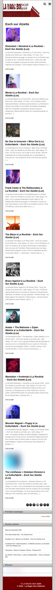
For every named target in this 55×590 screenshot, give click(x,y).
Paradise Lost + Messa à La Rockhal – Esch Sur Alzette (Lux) (25, 539)
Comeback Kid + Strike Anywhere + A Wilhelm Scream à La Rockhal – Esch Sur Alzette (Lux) (27, 544)
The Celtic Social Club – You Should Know (18, 534)
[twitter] (6, 569)
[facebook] (10, 569)
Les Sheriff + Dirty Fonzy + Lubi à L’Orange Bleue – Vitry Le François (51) (27, 556)
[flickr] (21, 569)
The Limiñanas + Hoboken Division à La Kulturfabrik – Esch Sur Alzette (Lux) (25, 475)
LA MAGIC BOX (29, 584)
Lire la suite (9, 69)
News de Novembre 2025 (13, 530)
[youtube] (13, 569)
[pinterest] (17, 569)
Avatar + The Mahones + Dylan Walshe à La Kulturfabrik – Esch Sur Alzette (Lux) (24, 330)
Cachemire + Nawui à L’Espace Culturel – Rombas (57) (23, 550)
